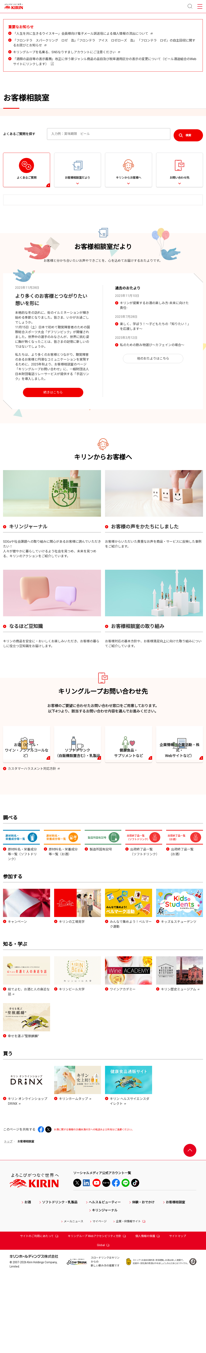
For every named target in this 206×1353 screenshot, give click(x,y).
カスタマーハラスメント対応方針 (34, 850)
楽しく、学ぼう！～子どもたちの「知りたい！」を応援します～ (155, 386)
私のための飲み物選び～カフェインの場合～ (152, 404)
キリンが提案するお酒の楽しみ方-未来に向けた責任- (154, 365)
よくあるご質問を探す (19, 193)
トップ (8, 1223)
